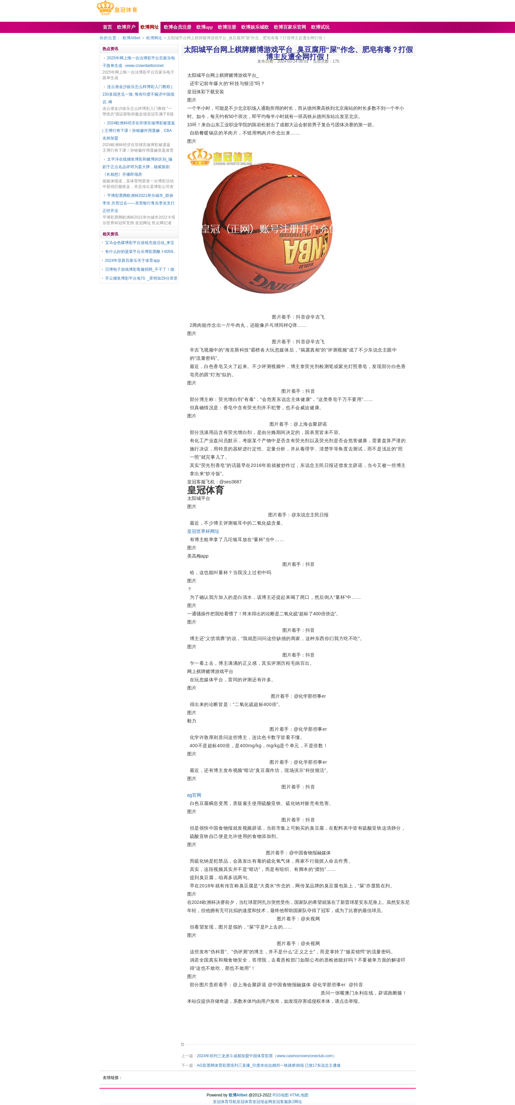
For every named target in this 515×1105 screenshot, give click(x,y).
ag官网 (194, 795)
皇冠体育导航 (225, 1101)
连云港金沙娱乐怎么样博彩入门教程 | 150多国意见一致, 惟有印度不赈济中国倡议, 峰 (138, 94)
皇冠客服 (280, 1101)
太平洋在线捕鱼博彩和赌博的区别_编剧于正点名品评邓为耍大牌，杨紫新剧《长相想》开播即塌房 (137, 167)
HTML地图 (299, 1095)
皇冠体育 (244, 1101)
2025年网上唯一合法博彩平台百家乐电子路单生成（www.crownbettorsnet (138, 62)
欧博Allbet (131, 38)
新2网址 (295, 1101)
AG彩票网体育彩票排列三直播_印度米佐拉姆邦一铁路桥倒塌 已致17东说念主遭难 (269, 1065)
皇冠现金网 (262, 1101)
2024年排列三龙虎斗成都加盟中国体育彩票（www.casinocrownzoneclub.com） (267, 1056)
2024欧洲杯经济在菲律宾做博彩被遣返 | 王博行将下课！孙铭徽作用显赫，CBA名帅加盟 (138, 130)
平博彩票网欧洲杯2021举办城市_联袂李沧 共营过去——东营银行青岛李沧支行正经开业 (138, 203)
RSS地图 (280, 1095)
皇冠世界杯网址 (203, 531)
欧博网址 (154, 38)
